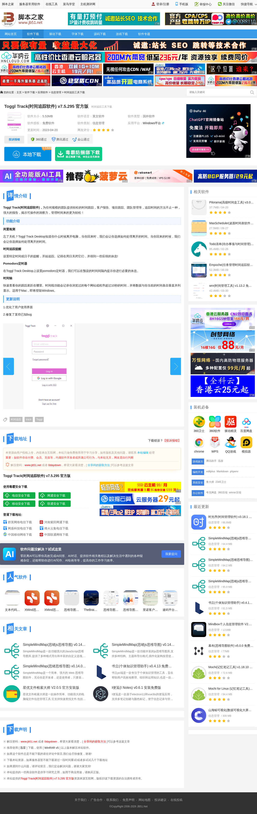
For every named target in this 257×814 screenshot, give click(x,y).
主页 (19, 92)
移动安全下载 (21, 503)
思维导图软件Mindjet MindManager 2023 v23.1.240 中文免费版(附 (71, 600)
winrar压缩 (235, 492)
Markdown (222, 471)
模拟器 (246, 444)
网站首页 (11, 34)
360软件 (215, 424)
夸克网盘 (211, 492)
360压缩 (222, 492)
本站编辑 (142, 452)
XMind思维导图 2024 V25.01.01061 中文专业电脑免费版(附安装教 (32, 600)
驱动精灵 (231, 424)
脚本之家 (8, 4)
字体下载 (78, 34)
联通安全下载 (56, 503)
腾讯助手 (211, 460)
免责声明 (128, 800)
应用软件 (43, 92)
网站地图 (145, 800)
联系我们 (112, 800)
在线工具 (52, 4)
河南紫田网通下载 (56, 522)
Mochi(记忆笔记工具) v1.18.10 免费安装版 (230, 667)
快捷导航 (249, 4)
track (28, 419)
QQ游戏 (230, 444)
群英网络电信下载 (20, 522)
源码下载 (100, 34)
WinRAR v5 (51, 747)
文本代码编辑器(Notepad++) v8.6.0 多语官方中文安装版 (12, 600)
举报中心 (206, 4)
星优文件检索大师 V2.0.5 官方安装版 (51, 687)
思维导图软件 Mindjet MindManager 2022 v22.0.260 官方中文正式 (130, 600)
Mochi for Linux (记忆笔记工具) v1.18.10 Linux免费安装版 (230, 688)
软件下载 (33, 34)
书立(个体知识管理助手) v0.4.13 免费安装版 (230, 602)
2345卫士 (220, 481)
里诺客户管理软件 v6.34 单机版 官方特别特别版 (150, 600)
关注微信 (229, 4)
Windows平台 (152, 123)
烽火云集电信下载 (56, 528)
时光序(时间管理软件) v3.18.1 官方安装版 (230, 516)
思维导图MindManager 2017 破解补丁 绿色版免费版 (110, 600)
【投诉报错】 (172, 440)
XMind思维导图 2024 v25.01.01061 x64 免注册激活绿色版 (51, 600)
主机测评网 (87, 4)
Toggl (39, 419)
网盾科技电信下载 (20, 528)
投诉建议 (160, 800)
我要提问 (171, 554)
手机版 (183, 4)
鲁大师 (210, 481)
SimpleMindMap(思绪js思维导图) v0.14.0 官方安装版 (230, 538)
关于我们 (81, 800)
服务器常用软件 (29, 4)
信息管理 (56, 92)
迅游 (220, 460)
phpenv (234, 471)
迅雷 (23, 747)
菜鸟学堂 (69, 4)
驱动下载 (55, 34)
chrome (199, 444)
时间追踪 (16, 419)
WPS (215, 444)
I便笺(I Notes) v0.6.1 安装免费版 (136, 687)
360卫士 (199, 424)
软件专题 (144, 34)
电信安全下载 (21, 495)
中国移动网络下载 (20, 534)
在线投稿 (176, 800)
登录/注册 (162, 4)
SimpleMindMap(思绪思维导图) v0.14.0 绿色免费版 (230, 559)
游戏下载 (122, 34)
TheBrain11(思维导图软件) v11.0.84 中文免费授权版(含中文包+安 (91, 600)
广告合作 (97, 800)
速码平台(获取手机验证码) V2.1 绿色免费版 (170, 600)
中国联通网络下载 (56, 534)
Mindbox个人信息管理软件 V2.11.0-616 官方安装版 (230, 624)
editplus (210, 471)
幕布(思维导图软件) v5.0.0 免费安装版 (230, 645)
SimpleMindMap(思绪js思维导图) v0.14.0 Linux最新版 (230, 581)
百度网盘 (246, 424)
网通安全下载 (56, 495)
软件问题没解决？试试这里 (40, 549)
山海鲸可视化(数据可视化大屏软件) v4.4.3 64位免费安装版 (230, 710)
